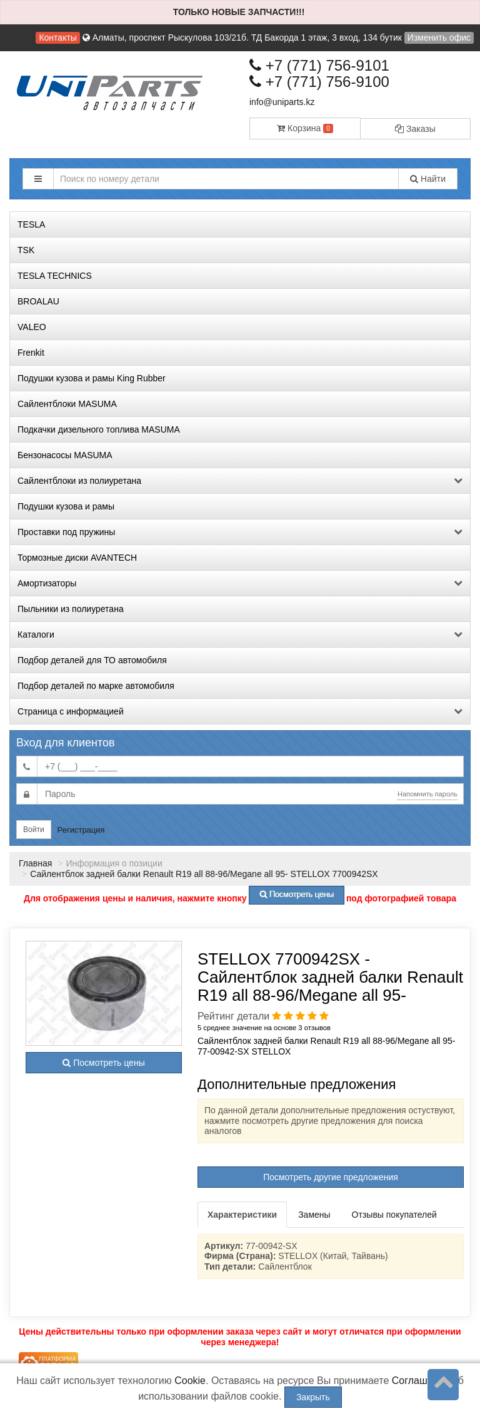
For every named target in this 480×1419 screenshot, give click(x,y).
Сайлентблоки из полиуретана (240, 481)
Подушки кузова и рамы (66, 506)
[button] (38, 178)
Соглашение (421, 1380)
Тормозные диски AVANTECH (77, 558)
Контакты (57, 38)
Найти (428, 179)
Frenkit (31, 353)
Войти (33, 829)
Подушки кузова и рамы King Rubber (92, 378)
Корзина (305, 128)
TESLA (31, 224)
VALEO (32, 327)
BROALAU (38, 301)
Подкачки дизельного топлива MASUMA (99, 429)
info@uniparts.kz (281, 102)
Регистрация (81, 830)
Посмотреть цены (103, 1063)
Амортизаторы (240, 583)
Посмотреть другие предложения (330, 1177)
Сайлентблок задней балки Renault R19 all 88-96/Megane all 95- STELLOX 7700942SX (204, 874)
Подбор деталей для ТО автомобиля (92, 660)
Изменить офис (439, 38)
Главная (35, 863)
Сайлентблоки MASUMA (67, 404)
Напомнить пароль (428, 794)
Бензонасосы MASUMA (65, 455)
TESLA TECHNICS (55, 276)
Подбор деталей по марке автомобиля (96, 686)
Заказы (415, 129)
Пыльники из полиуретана (71, 609)
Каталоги (240, 634)
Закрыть (313, 1397)
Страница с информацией (240, 711)
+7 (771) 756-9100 (319, 81)
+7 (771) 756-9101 (319, 65)
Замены (314, 1215)
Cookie (190, 1380)
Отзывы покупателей (394, 1215)
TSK (26, 250)
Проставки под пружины (240, 532)
